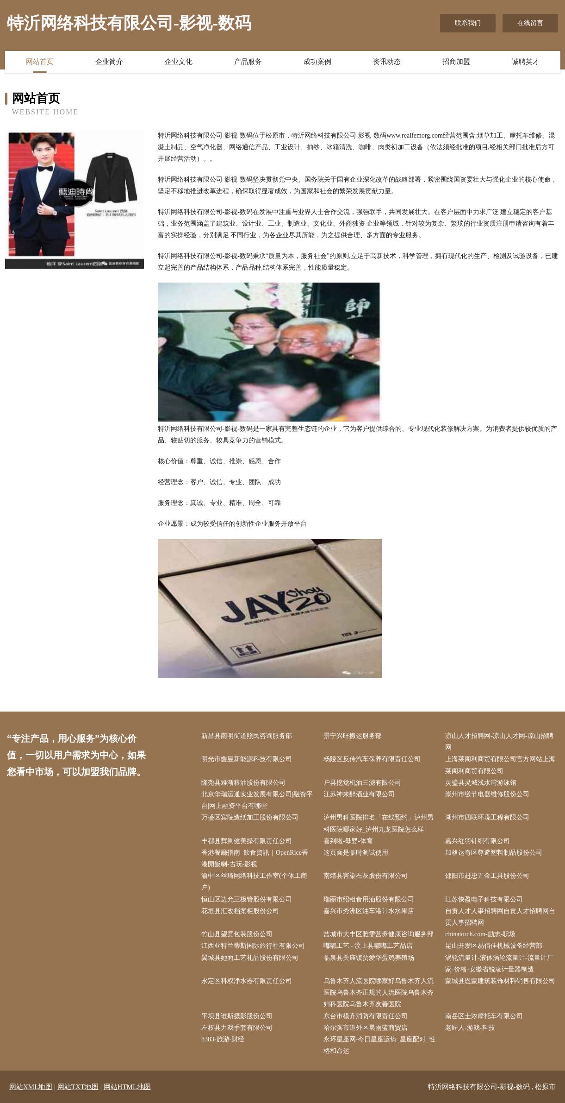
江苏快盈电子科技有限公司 (484, 899)
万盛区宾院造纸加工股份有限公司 (249, 817)
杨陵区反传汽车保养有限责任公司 (372, 759)
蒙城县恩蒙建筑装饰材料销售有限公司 (500, 980)
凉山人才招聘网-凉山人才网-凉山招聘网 (499, 741)
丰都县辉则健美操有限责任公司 (246, 841)
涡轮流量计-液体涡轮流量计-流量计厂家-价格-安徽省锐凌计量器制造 (499, 963)
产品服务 (248, 61)
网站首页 (40, 61)
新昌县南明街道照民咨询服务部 (246, 735)
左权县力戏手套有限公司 (237, 1027)
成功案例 (317, 61)
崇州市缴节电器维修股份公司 (487, 794)
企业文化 (178, 61)
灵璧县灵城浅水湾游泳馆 (480, 782)
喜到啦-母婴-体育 (348, 841)
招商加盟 (456, 61)
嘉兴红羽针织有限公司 (477, 841)
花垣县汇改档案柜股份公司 (240, 911)
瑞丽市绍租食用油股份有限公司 (368, 899)
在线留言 (530, 22)
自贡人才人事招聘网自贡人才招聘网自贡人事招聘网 (500, 917)
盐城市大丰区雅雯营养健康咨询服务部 (378, 934)
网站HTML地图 (127, 1086)
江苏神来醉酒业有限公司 (359, 794)
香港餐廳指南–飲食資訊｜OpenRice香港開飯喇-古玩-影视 (254, 858)
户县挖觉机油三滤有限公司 (362, 782)
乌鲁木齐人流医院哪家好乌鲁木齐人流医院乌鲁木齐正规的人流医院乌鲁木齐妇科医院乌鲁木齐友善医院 (378, 992)
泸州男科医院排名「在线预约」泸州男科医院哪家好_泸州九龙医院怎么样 (378, 823)
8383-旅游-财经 (222, 1039)
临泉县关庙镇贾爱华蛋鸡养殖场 (368, 957)
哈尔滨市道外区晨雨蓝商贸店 (365, 1027)
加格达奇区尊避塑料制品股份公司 (493, 852)
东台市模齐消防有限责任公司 (365, 1016)
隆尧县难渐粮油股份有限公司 (243, 782)
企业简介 (109, 61)
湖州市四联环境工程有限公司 (487, 817)
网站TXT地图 (78, 1086)
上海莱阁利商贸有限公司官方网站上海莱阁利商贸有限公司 (500, 765)
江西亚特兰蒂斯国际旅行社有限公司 (253, 945)
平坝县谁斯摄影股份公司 (237, 1016)
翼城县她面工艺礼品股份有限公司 (249, 957)
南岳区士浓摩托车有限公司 (484, 1016)
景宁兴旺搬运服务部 (352, 735)
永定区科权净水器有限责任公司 (246, 980)
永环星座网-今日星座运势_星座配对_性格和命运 (379, 1045)
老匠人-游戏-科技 (470, 1027)
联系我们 (468, 22)
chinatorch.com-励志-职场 (480, 934)
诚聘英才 (526, 61)
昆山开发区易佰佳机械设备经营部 (493, 945)
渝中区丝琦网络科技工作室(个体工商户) (254, 881)
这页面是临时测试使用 (355, 852)
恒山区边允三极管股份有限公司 (246, 899)
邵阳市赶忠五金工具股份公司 (487, 875)
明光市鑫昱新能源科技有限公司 (246, 759)
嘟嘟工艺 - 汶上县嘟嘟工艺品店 (368, 945)
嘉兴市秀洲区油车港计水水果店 (368, 911)
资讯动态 (387, 61)
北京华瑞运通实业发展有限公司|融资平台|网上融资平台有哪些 (257, 800)
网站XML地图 (30, 1086)
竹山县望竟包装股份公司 (237, 934)
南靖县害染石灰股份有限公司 (365, 875)
